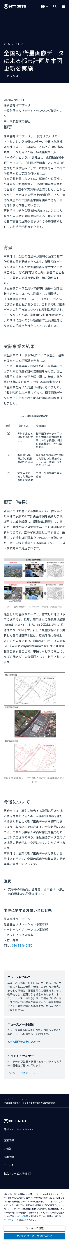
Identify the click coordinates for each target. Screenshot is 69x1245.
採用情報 (9, 1157)
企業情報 (9, 1140)
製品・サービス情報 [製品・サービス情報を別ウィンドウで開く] (15, 1173)
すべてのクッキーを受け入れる (34, 1236)
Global (20, 1129)
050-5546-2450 (22, 946)
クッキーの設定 (35, 1228)
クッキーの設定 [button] (21, 1216)
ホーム (7, 43)
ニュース (19, 43)
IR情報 (7, 1148)
